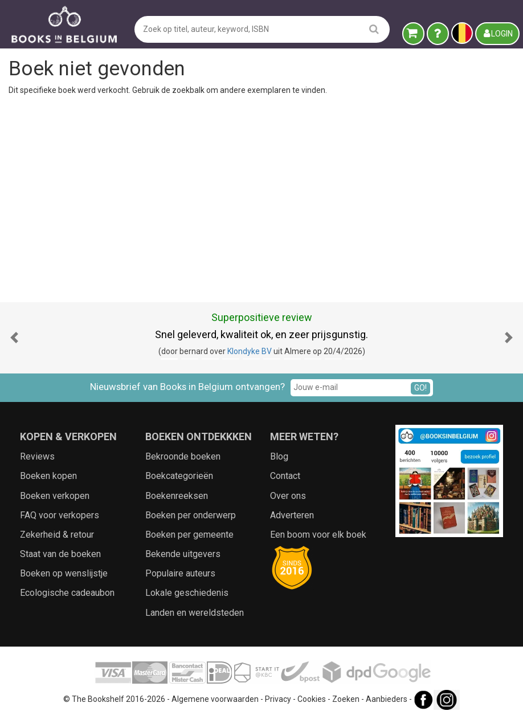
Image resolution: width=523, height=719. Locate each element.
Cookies (311, 699)
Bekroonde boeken (182, 456)
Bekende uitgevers (182, 554)
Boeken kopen (48, 475)
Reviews (37, 456)
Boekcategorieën (179, 475)
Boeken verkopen (54, 495)
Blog (279, 456)
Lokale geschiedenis (186, 592)
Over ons (288, 495)
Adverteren (292, 515)
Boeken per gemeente (189, 534)
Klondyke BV (249, 351)
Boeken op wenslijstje (64, 573)
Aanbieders (386, 699)
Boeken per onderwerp (190, 515)
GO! (420, 387)
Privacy (278, 699)
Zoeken (345, 699)
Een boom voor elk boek (318, 534)
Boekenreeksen (176, 495)
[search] (374, 29)
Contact (285, 475)
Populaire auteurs (180, 573)
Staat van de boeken (60, 554)
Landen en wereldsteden (194, 612)
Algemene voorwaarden (215, 699)
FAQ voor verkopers (59, 515)
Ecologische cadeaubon (67, 592)
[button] (14, 337)
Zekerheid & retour (57, 534)
